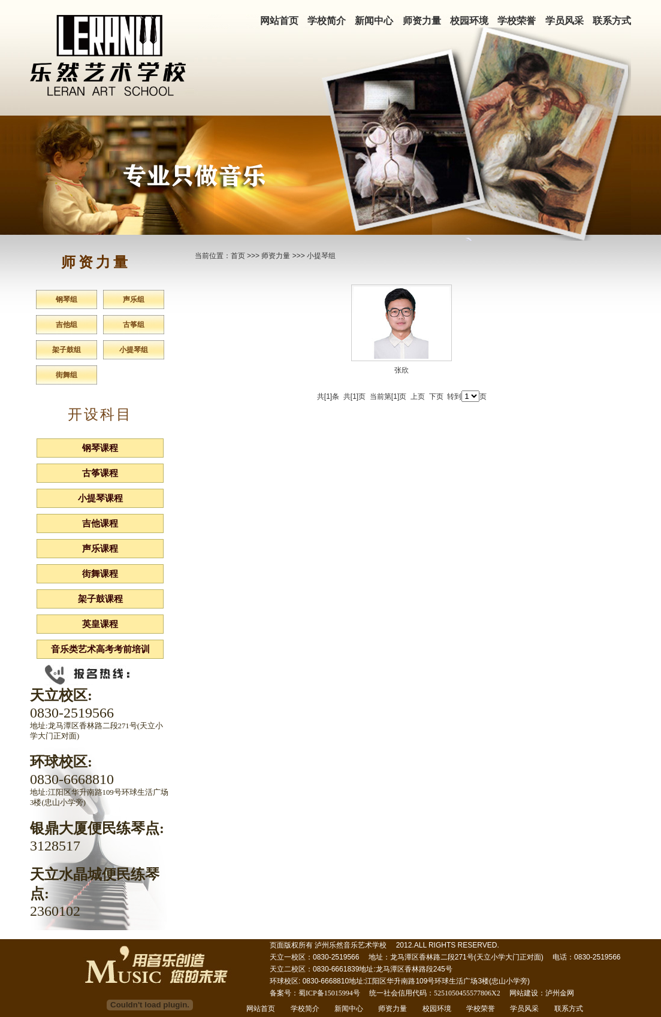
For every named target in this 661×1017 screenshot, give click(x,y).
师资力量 (422, 21)
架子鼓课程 (100, 599)
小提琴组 (133, 350)
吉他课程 (100, 523)
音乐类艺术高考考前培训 (100, 649)
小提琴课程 (100, 498)
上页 (418, 396)
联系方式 (612, 21)
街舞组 (66, 375)
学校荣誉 (516, 21)
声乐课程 (100, 548)
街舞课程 (100, 574)
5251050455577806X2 (467, 993)
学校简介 (326, 21)
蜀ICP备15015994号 (329, 993)
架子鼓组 (66, 350)
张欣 (401, 370)
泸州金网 (559, 993)
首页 (238, 256)
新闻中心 (374, 21)
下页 (436, 396)
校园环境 (469, 21)
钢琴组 (66, 299)
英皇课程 (100, 624)
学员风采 (564, 21)
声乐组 (133, 299)
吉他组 (66, 324)
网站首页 (279, 21)
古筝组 (133, 324)
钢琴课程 (100, 448)
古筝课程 (100, 473)
